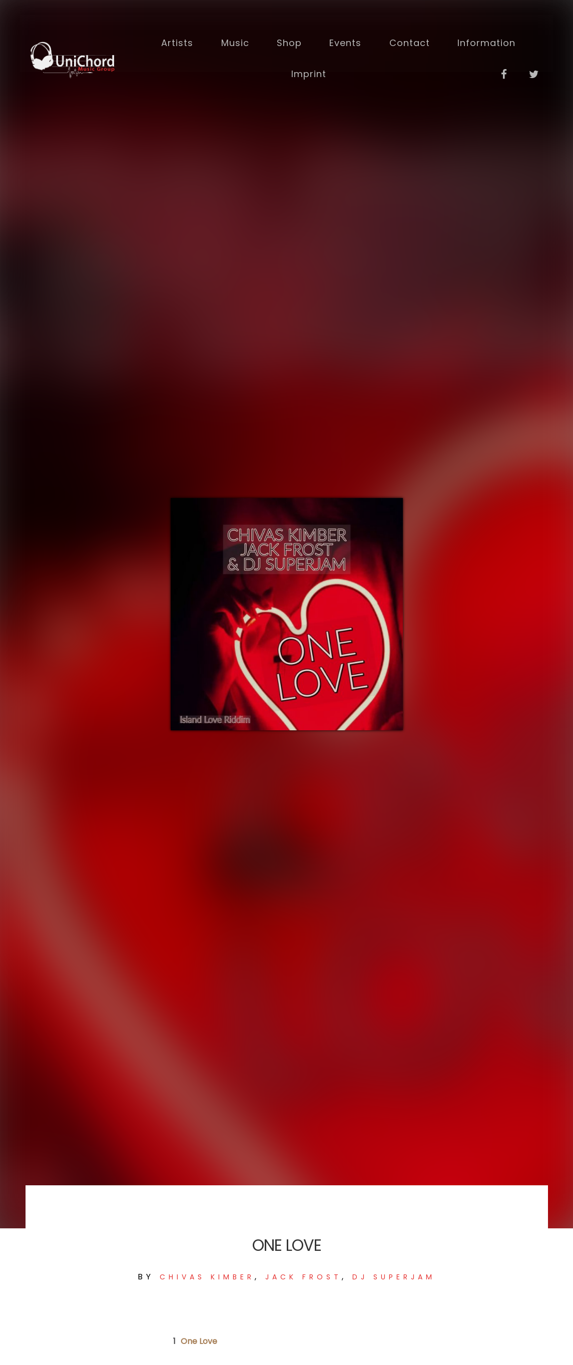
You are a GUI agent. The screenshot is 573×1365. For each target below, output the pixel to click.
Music (235, 41)
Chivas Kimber (207, 1277)
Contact (409, 41)
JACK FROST (303, 1277)
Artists (178, 41)
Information (485, 41)
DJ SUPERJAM (393, 1277)
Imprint (308, 72)
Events (345, 41)
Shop (289, 41)
